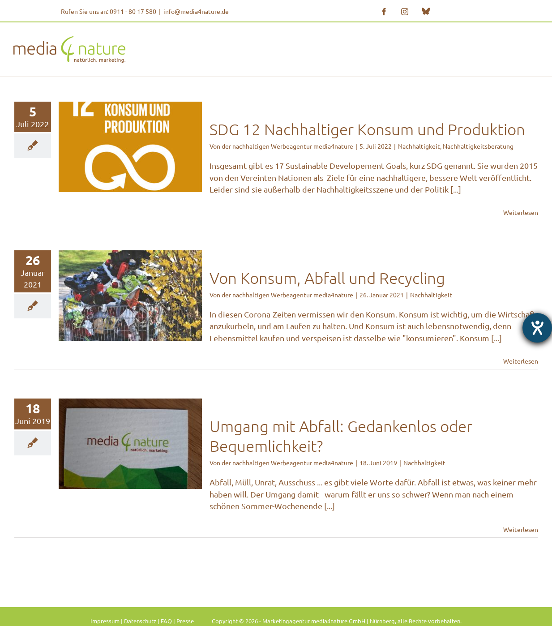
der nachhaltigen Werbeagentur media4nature (287, 146)
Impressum (105, 621)
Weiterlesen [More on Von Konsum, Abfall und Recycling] (520, 361)
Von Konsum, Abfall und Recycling (327, 278)
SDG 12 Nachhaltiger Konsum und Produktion (367, 129)
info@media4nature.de (196, 11)
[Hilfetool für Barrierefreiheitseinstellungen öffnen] (537, 328)
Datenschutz (140, 621)
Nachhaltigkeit (419, 146)
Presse (185, 621)
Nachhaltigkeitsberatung (478, 146)
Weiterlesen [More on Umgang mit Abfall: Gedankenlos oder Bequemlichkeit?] (520, 529)
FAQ (166, 621)
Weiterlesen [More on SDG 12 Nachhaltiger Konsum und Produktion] (520, 212)
